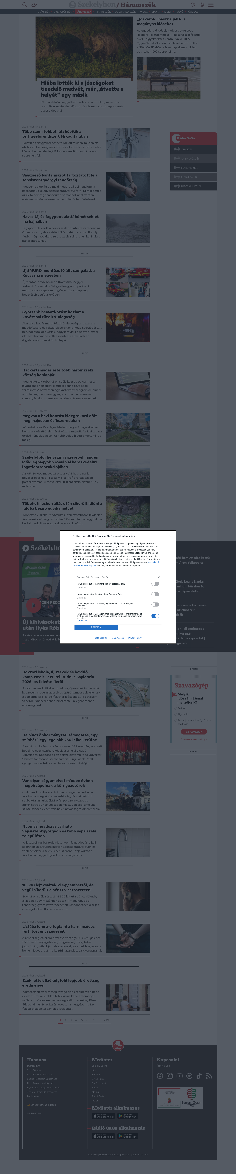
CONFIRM (96, 627)
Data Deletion (101, 638)
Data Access (118, 638)
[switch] (155, 584)
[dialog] (118, 587)
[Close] (170, 536)
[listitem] (118, 577)
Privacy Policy (134, 638)
